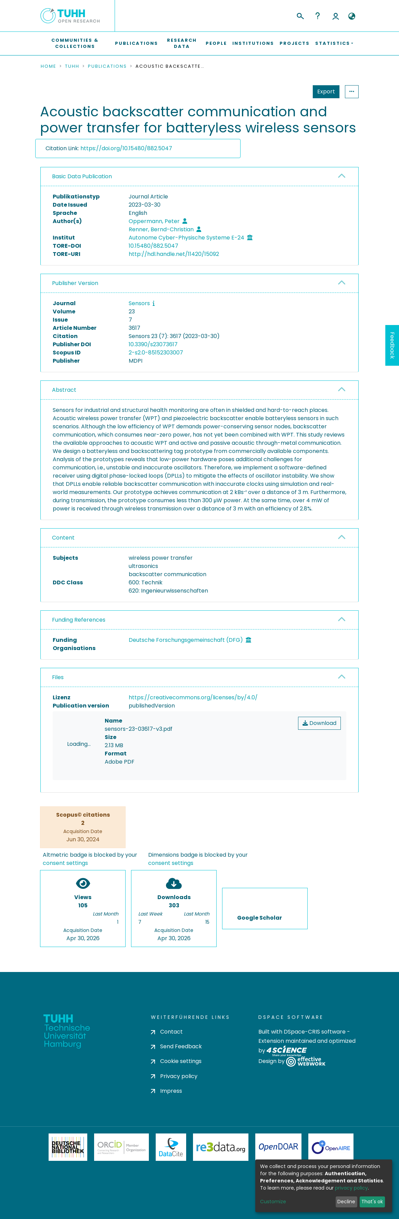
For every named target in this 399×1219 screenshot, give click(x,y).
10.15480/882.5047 (153, 246)
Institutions (253, 43)
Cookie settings (176, 1061)
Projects (295, 43)
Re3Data (220, 1147)
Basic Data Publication (82, 176)
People (216, 43)
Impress (166, 1091)
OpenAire (331, 1147)
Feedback (392, 345)
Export (292, 91)
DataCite (171, 1147)
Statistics (324, 91)
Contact (167, 1032)
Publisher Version (75, 283)
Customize (273, 1201)
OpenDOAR (278, 1147)
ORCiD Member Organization (121, 1147)
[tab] (199, 176)
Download (319, 723)
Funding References (78, 620)
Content (63, 538)
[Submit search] (300, 15)
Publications (136, 43)
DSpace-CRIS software (315, 1032)
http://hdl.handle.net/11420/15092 (174, 254)
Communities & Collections (75, 43)
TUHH (72, 66)
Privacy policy (174, 1076)
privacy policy (351, 1187)
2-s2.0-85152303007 (156, 352)
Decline (346, 1201)
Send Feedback (176, 1046)
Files (58, 677)
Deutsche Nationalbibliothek (68, 1147)
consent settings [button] (65, 863)
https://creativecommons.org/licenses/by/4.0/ (193, 697)
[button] (351, 16)
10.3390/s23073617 (153, 344)
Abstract (64, 390)
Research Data (182, 43)
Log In (335, 16)
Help (317, 16)
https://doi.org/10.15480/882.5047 (126, 148)
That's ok (372, 1201)
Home (48, 66)
